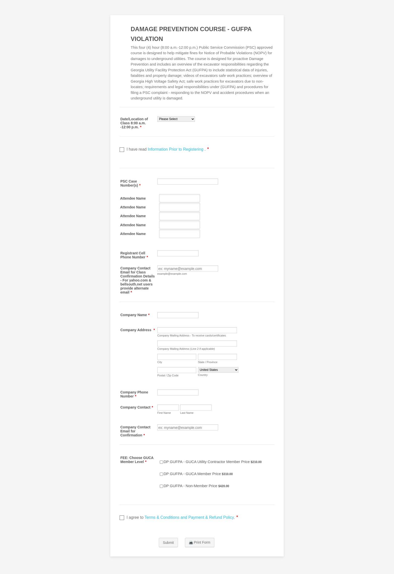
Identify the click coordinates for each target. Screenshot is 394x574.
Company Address (137, 330)
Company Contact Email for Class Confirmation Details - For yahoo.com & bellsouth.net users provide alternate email (137, 280)
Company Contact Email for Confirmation (135, 431)
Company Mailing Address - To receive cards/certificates (191, 335)
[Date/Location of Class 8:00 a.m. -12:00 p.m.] (176, 119)
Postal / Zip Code (167, 375)
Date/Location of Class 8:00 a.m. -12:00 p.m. (134, 123)
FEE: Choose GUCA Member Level (137, 460)
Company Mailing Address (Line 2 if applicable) (186, 348)
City (159, 362)
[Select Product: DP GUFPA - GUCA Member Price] (161, 474)
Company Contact (136, 407)
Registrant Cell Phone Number (134, 255)
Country (203, 374)
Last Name (186, 412)
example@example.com (172, 273)
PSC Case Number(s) (130, 183)
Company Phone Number (134, 394)
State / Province (208, 362)
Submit (168, 543)
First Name (164, 412)
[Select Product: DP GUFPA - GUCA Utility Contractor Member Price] (161, 462)
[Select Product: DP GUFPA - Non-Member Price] (161, 486)
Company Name (135, 315)
